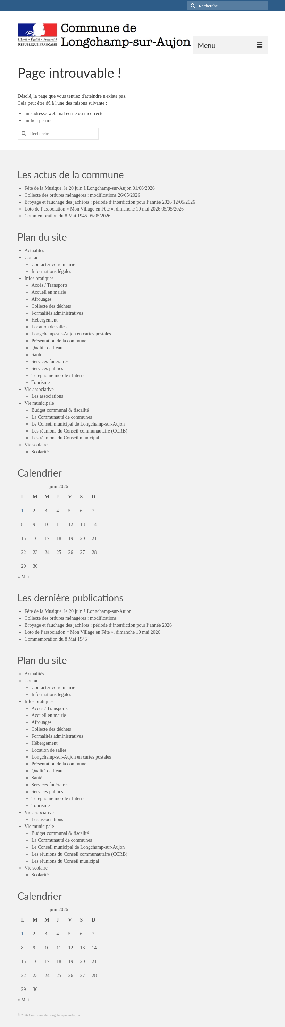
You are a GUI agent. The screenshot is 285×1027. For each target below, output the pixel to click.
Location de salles (49, 327)
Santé (37, 354)
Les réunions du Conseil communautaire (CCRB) (79, 431)
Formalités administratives (57, 313)
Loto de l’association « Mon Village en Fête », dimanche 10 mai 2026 (92, 209)
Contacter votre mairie (53, 264)
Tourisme (41, 382)
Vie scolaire (36, 444)
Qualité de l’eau (47, 347)
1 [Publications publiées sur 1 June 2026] (22, 510)
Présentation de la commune (59, 340)
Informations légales (52, 271)
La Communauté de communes (62, 417)
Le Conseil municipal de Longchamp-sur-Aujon (78, 424)
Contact (32, 257)
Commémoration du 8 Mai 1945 (56, 216)
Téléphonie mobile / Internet (59, 375)
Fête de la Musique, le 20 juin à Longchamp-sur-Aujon (78, 188)
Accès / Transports (50, 285)
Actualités (34, 250)
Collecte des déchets (51, 306)
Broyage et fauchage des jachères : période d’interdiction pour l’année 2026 (98, 202)
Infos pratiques (39, 278)
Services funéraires (50, 361)
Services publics (47, 368)
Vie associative (39, 389)
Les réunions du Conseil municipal (65, 437)
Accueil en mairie (49, 292)
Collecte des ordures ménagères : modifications (71, 195)
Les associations (47, 396)
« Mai (23, 576)
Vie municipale (39, 403)
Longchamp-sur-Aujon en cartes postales (71, 333)
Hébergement (45, 320)
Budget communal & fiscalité (60, 410)
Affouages (42, 299)
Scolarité (40, 451)
